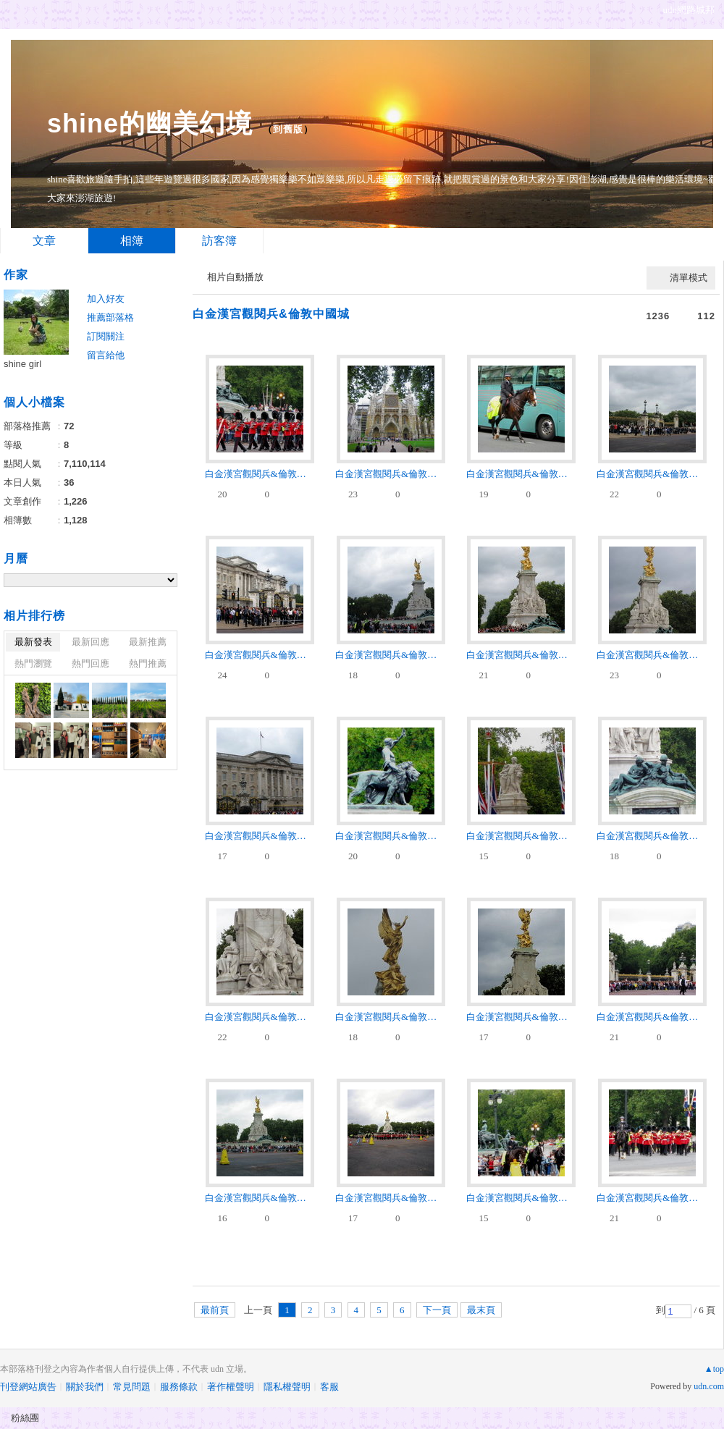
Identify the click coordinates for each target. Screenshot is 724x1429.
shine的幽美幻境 (150, 123)
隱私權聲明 (287, 1386)
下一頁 (437, 1309)
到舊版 (288, 129)
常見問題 (132, 1386)
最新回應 (90, 641)
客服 (329, 1386)
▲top (714, 1369)
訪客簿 (219, 241)
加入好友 (106, 298)
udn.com (709, 1386)
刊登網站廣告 (28, 1386)
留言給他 (106, 355)
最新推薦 (148, 641)
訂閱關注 (106, 336)
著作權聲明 (230, 1386)
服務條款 (179, 1386)
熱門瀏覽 (33, 663)
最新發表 (33, 641)
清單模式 (688, 277)
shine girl (22, 363)
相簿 (131, 241)
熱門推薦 (148, 663)
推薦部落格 (110, 317)
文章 (44, 241)
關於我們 (85, 1386)
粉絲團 (25, 1417)
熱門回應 (90, 663)
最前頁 (215, 1309)
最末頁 (481, 1309)
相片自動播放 (235, 276)
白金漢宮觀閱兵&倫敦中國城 (271, 314)
